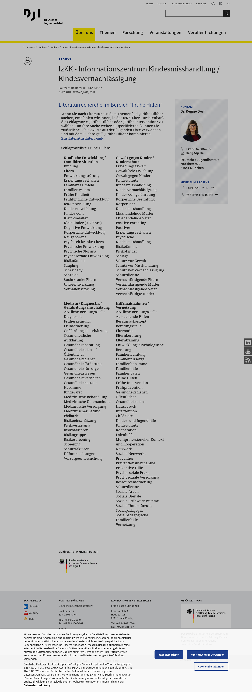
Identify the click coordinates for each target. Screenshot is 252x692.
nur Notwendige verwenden (207, 656)
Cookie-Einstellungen (211, 668)
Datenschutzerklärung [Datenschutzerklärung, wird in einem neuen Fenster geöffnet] (37, 686)
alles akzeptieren (169, 656)
